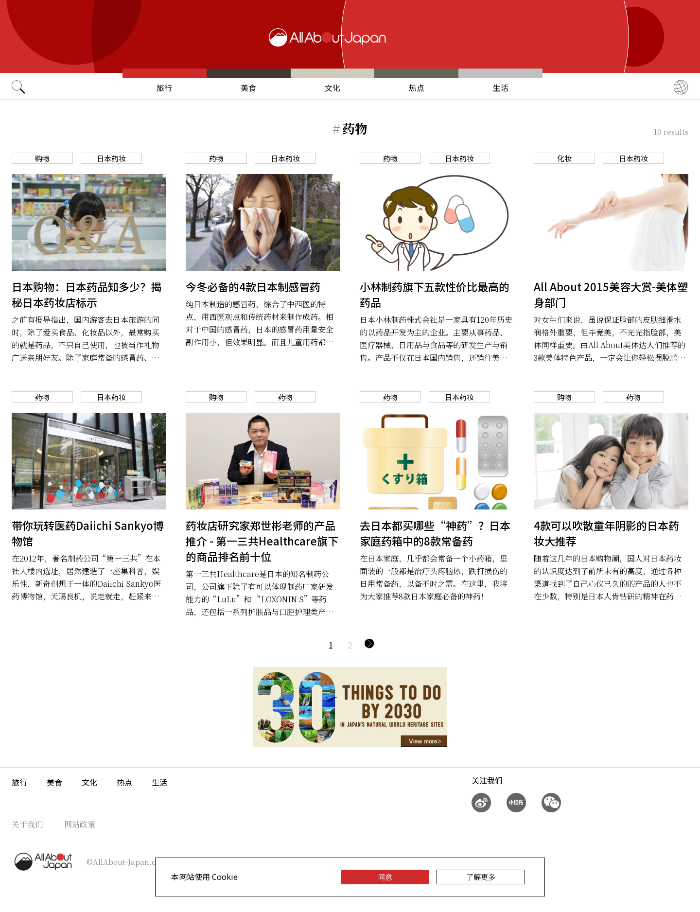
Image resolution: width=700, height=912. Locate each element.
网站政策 (79, 824)
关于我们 (27, 824)
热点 (416, 87)
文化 (332, 87)
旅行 (164, 87)
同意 (385, 877)
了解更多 (480, 877)
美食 (248, 87)
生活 (500, 87)
